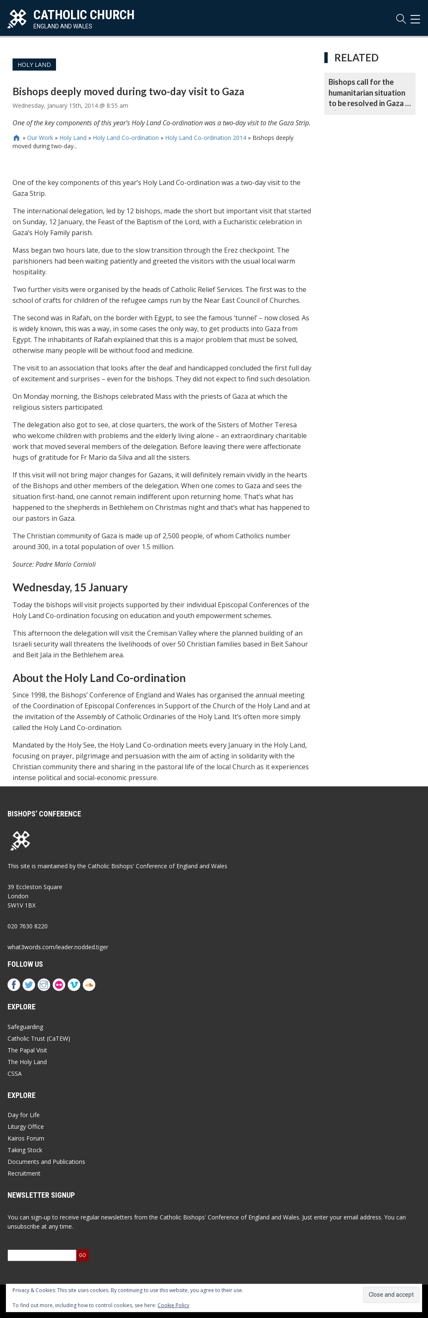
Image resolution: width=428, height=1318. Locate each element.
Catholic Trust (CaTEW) (39, 1038)
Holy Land (34, 64)
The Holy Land (27, 1062)
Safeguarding (25, 1027)
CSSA (15, 1073)
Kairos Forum (26, 1138)
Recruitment (24, 1173)
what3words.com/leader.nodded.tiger (58, 947)
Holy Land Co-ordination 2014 (205, 138)
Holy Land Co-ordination (126, 138)
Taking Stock (25, 1150)
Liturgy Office (26, 1126)
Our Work (40, 138)
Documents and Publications (46, 1162)
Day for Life (24, 1115)
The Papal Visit (27, 1050)
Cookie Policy (173, 1305)
